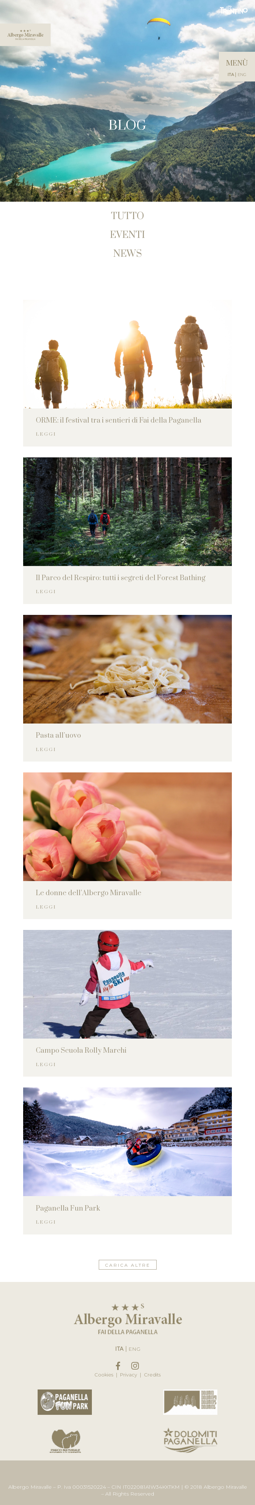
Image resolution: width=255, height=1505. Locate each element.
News (127, 254)
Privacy (130, 1375)
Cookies (105, 1375)
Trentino (234, 9)
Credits (152, 1375)
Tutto (127, 216)
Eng (242, 74)
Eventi (127, 235)
